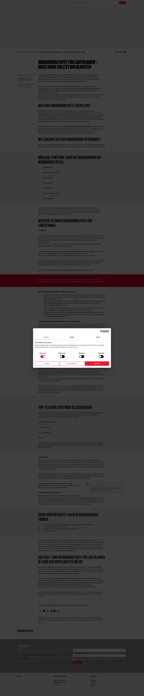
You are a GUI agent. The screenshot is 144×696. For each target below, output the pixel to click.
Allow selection (72, 363)
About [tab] (98, 337)
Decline (47, 363)
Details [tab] (72, 337)
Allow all (97, 363)
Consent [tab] (46, 337)
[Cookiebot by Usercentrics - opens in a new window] (101, 331)
